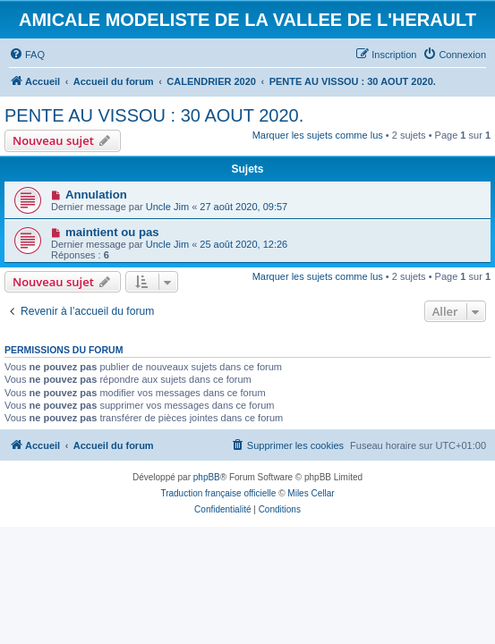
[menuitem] (27, 54)
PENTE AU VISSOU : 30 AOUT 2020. (153, 115)
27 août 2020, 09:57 (243, 206)
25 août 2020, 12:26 (243, 244)
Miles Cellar (310, 493)
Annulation (96, 194)
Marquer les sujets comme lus (317, 135)
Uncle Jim (167, 206)
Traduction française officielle (218, 493)
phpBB (206, 477)
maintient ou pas (112, 232)
